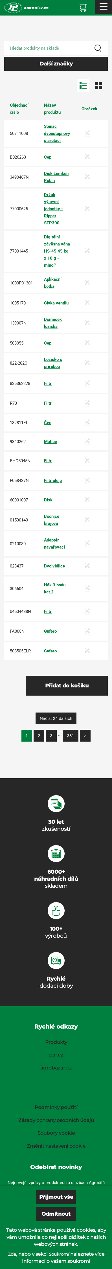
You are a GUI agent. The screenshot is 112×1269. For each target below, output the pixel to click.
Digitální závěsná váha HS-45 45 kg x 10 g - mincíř (57, 251)
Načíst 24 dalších (56, 718)
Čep (47, 157)
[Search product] (56, 48)
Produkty (56, 1042)
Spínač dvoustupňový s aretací (57, 133)
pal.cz (56, 1055)
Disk (48, 500)
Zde (12, 1254)
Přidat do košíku (67, 686)
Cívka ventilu (56, 303)
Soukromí (59, 1254)
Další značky (56, 64)
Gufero (50, 631)
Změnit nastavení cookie (56, 1146)
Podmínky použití (56, 1107)
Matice (50, 441)
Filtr (48, 383)
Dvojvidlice (54, 566)
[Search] (97, 48)
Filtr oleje (53, 480)
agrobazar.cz (56, 1068)
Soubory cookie (56, 1133)
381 (70, 735)
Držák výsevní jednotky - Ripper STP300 (53, 208)
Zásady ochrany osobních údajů (56, 1120)
